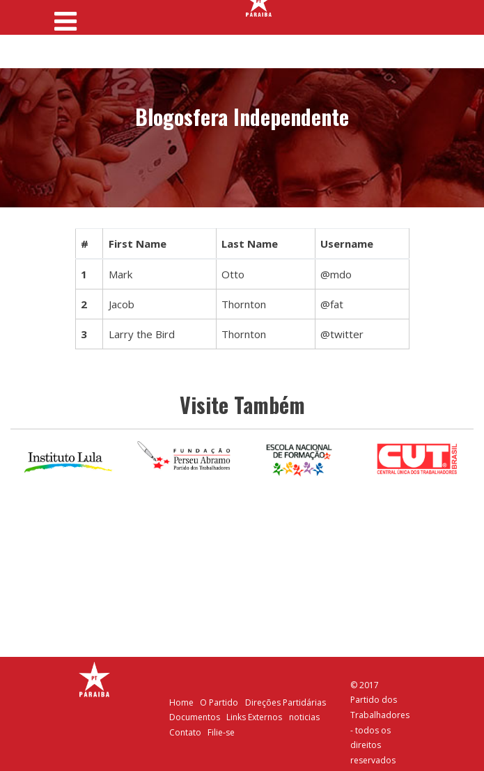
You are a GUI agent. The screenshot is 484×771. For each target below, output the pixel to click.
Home (181, 702)
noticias (304, 717)
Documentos (194, 717)
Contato (185, 732)
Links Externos (254, 717)
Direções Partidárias (285, 702)
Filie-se (221, 732)
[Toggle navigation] (66, 17)
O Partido (219, 702)
